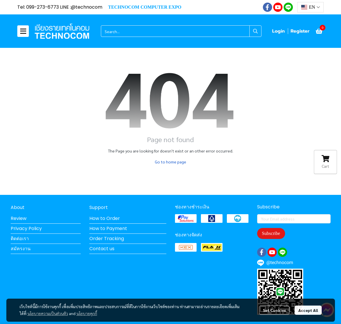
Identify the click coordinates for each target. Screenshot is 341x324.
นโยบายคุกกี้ (86, 313)
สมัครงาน (21, 248)
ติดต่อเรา (20, 238)
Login (278, 31)
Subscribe (271, 233)
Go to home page (170, 161)
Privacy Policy (26, 228)
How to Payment (108, 228)
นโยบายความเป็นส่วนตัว (47, 313)
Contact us (101, 248)
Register (300, 31)
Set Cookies (274, 310)
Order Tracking (106, 238)
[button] (310, 7)
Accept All (308, 310)
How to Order (104, 218)
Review (19, 218)
